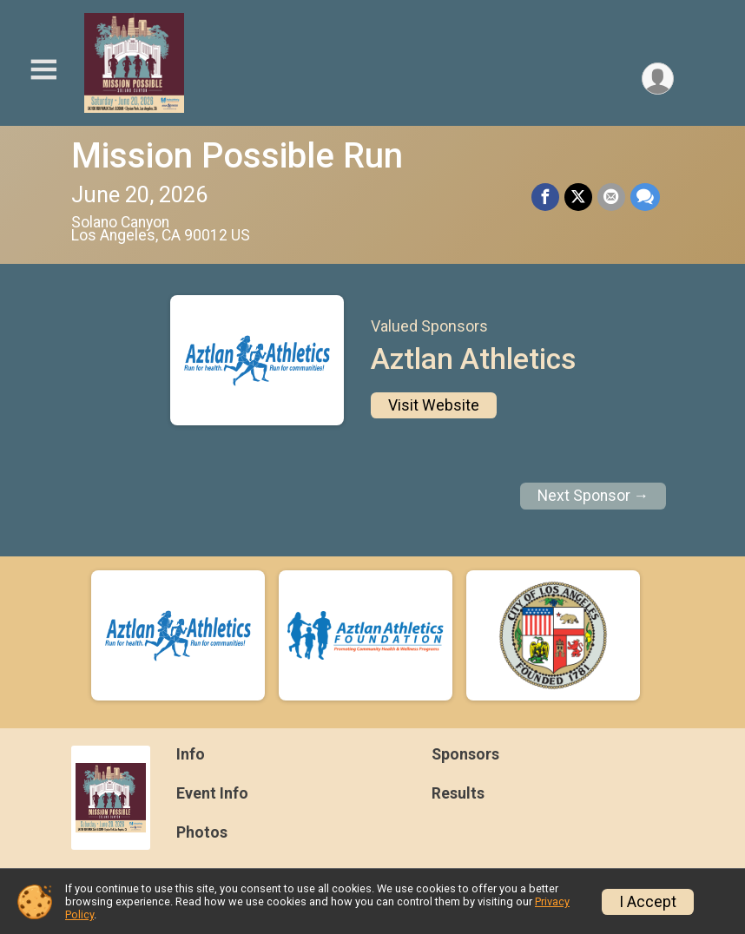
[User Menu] (658, 78)
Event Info (212, 793)
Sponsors (465, 754)
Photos (201, 832)
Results (458, 793)
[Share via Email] (611, 197)
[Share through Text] (645, 197)
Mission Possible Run (237, 155)
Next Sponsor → (593, 495)
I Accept (647, 902)
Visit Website (433, 405)
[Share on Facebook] (545, 197)
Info (190, 754)
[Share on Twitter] (578, 197)
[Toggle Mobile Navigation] (43, 70)
